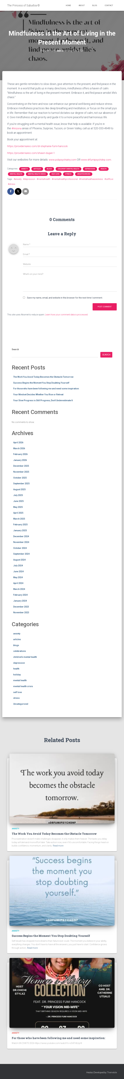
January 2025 (20, 530)
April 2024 (18, 583)
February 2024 (20, 595)
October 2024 (20, 548)
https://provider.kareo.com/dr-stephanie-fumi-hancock (39, 146)
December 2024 (21, 536)
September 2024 (21, 554)
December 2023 (21, 606)
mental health (16, 174)
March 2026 (19, 448)
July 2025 (18, 495)
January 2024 (20, 600)
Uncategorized (83, 174)
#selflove (109, 179)
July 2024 (18, 565)
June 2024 (18, 571)
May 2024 (18, 577)
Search (15, 349)
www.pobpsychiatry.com (63, 159)
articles (37, 169)
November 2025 (21, 471)
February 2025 (20, 524)
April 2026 (18, 442)
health (103, 169)
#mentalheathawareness (91, 179)
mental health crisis (37, 174)
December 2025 (21, 466)
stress (68, 174)
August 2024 (19, 559)
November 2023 (21, 612)
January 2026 (20, 460)
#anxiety (18, 179)
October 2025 (20, 477)
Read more (58, 845)
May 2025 (18, 507)
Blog (94, 5)
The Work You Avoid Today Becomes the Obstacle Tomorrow (43, 377)
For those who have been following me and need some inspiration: (46, 388)
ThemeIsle (112, 1072)
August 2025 (19, 489)
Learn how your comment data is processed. (66, 314)
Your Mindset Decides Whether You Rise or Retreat (38, 394)
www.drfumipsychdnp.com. (99, 159)
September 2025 (21, 483)
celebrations (19, 651)
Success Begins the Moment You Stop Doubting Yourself (41, 382)
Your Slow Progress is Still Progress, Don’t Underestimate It (43, 400)
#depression (29, 179)
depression (90, 169)
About (82, 5)
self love (55, 174)
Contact (109, 5)
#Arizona (17, 128)
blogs (49, 169)
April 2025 (18, 512)
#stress (11, 184)
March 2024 (19, 589)
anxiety (24, 169)
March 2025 (19, 518)
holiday (17, 674)
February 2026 (20, 454)
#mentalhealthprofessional (65, 179)
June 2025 (18, 501)
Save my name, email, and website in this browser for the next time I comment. (65, 297)
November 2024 (21, 542)
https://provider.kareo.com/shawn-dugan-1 (32, 152)
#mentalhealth (43, 179)
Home (68, 5)
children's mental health (68, 169)
